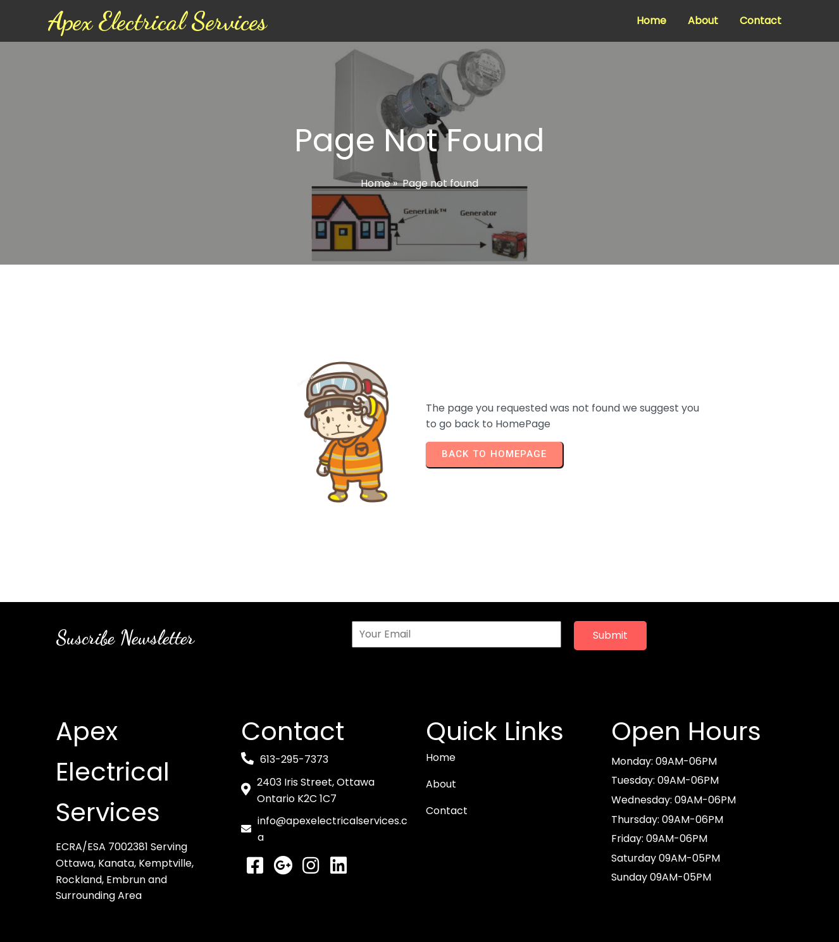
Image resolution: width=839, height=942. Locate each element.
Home (375, 183)
